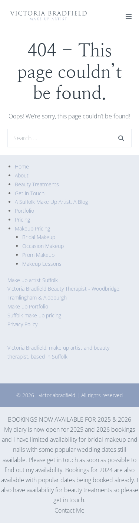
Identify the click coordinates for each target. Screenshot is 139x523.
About (22, 175)
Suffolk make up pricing (34, 315)
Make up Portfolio (27, 306)
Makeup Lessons (42, 263)
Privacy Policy (22, 324)
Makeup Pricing (32, 228)
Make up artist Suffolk (32, 280)
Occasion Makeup (43, 245)
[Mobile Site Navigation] (129, 16)
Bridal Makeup (38, 237)
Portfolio (24, 210)
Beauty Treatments (37, 184)
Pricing (22, 219)
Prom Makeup (38, 254)
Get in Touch (29, 193)
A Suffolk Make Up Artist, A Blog (51, 201)
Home (22, 166)
